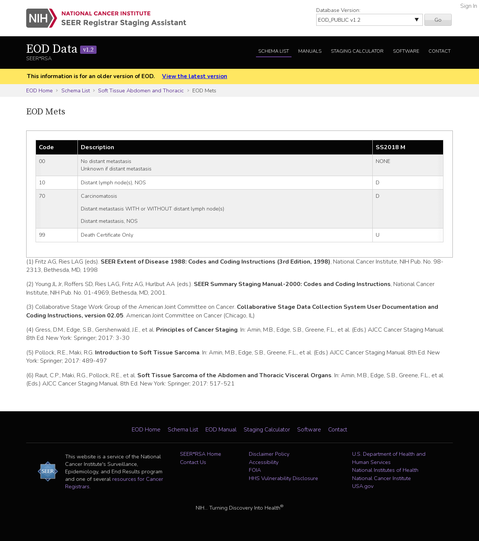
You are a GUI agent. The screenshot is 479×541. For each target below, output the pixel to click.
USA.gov (362, 486)
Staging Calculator (357, 51)
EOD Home (39, 90)
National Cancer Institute (381, 478)
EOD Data (61, 49)
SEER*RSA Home (200, 454)
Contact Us (193, 462)
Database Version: (338, 10)
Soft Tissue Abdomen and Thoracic (141, 90)
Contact (439, 51)
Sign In (468, 6)
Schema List (273, 51)
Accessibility (263, 462)
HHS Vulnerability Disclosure (283, 478)
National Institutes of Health (385, 470)
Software (406, 51)
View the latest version (194, 76)
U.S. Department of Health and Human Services (388, 458)
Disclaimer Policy (269, 454)
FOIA (255, 470)
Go (438, 20)
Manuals (309, 51)
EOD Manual (221, 429)
